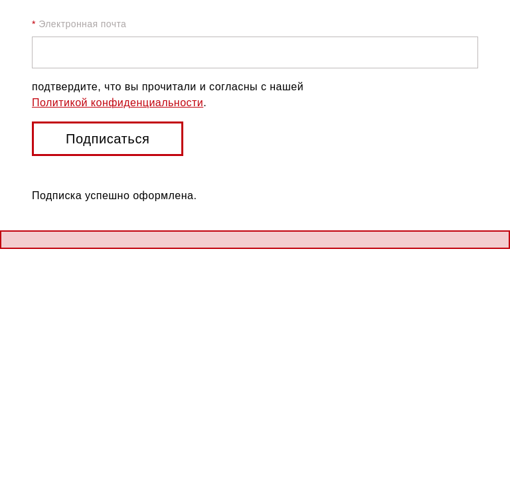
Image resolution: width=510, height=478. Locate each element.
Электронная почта (79, 24)
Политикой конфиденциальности (117, 102)
